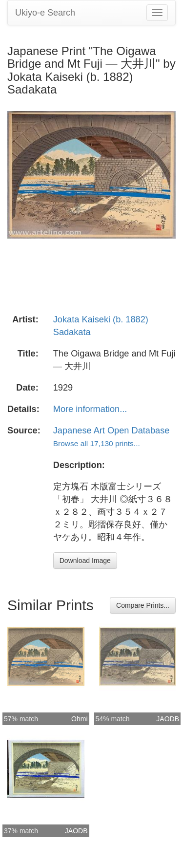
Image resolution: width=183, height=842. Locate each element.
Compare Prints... (142, 605)
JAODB (167, 719)
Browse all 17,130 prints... (96, 443)
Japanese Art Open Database (111, 430)
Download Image (85, 560)
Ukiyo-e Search (45, 13)
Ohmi (79, 719)
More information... (90, 409)
